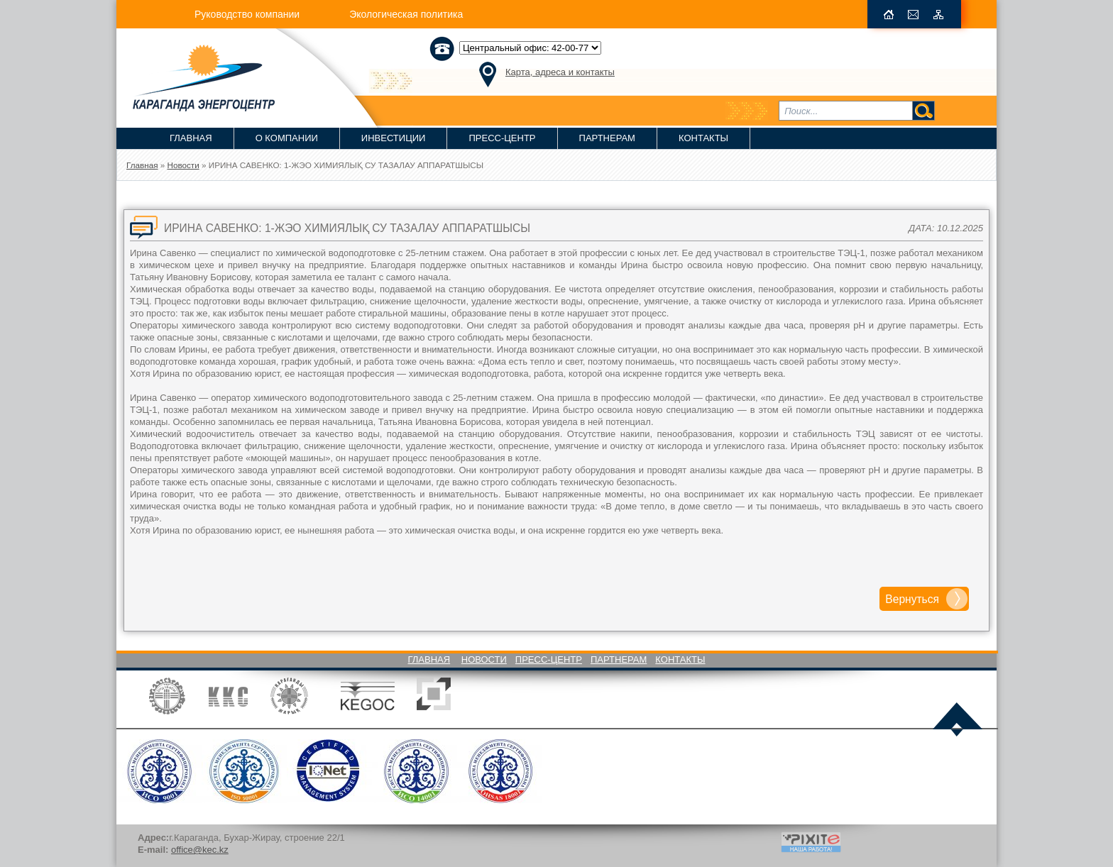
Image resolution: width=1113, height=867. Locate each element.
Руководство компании (247, 14)
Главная (191, 138)
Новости (484, 659)
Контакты (703, 138)
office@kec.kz (200, 849)
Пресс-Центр (501, 138)
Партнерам (607, 138)
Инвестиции (393, 138)
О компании (287, 138)
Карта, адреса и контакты (560, 72)
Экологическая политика (406, 14)
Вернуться (912, 599)
